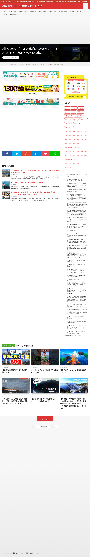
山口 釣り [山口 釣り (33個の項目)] (68, 135)
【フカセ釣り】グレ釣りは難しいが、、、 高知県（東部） (43, 400)
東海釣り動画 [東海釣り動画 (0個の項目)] (68, 147)
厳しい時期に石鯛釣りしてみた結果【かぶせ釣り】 (27, 182)
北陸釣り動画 (32, 11)
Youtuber (72, 11)
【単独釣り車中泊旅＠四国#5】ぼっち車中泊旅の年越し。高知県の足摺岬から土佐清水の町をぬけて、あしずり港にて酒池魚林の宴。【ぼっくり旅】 (73, 403)
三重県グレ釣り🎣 (73, 230)
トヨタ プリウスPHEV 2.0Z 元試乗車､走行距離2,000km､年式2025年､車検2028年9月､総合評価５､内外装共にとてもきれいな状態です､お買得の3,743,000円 (77, 205)
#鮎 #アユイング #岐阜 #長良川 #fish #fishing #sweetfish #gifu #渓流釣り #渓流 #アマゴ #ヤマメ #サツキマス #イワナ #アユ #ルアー (77, 219)
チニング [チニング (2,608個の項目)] (67, 112)
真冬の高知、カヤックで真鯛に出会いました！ (73, 371)
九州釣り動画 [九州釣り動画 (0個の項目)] (77, 116)
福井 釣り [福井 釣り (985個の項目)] (68, 155)
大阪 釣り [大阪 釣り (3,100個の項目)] (68, 131)
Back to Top (45, 419)
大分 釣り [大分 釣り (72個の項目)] (77, 128)
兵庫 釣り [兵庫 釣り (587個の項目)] (84, 120)
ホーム (4, 11)
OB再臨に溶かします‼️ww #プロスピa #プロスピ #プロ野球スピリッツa (76, 276)
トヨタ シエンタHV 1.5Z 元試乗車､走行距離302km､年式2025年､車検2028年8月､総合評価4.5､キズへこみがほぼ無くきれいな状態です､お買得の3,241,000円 (76, 212)
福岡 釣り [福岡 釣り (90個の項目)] (76, 155)
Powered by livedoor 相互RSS (73, 335)
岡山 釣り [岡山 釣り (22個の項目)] (84, 135)
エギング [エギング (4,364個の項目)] (74, 108)
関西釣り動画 (12, 11)
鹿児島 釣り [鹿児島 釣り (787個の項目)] (68, 167)
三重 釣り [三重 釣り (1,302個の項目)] (80, 112)
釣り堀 (5, 14)
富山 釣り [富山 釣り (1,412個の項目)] (84, 131)
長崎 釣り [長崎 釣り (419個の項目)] (84, 155)
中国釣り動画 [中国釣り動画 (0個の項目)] (68, 116)
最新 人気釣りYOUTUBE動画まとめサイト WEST (26, 553)
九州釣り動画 (42, 11)
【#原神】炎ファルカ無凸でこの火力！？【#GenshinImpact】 (76, 261)
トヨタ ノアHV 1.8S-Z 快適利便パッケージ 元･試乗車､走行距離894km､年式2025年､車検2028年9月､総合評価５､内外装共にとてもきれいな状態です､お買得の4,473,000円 (77, 197)
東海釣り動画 (22, 11)
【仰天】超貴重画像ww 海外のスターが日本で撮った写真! (76, 190)
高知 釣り (14, 57)
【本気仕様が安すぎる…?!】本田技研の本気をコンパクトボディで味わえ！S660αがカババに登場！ (76, 284)
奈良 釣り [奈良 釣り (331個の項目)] (76, 131)
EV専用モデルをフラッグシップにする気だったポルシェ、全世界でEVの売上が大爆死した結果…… (76, 185)
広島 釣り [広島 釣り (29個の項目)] (76, 139)
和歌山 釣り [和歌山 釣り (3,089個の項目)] (77, 124)
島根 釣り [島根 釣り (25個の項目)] (68, 139)
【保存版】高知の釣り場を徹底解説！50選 (14, 371)
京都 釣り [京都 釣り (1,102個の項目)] (68, 120)
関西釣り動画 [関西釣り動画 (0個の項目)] (68, 159)
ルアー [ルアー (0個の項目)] (73, 112)
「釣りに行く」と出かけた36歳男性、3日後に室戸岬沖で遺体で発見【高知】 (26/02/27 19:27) (15, 401)
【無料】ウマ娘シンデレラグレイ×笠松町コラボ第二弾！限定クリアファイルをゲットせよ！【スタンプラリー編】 (76, 327)
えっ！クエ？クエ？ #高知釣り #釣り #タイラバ (44, 371)
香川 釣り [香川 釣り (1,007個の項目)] (77, 159)
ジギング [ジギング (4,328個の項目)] (81, 108)
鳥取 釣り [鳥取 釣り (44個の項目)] (76, 163)
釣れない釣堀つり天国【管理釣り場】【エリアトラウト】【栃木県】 (77, 305)
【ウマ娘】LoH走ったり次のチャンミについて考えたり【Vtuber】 (76, 332)
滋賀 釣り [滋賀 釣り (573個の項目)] (68, 151)
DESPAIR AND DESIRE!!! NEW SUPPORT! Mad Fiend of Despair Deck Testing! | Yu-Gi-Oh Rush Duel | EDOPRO (76, 241)
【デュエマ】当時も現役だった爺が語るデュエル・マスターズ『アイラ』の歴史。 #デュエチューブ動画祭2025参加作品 (77, 248)
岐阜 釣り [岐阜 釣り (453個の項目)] (76, 135)
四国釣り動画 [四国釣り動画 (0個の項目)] (68, 128)
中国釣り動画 (63, 11)
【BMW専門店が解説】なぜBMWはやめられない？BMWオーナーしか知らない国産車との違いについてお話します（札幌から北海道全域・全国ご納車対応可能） (77, 299)
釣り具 (79, 11)
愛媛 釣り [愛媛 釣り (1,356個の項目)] (68, 143)
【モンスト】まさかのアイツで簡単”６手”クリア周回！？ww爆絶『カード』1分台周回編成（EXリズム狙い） (76, 271)
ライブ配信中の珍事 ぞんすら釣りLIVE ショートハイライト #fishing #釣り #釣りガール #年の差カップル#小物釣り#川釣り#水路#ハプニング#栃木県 (77, 311)
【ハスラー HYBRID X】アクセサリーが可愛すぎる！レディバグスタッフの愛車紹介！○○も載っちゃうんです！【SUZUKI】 (76, 291)
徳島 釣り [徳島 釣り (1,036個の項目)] (84, 139)
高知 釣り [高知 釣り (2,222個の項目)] (68, 163)
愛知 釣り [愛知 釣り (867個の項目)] (76, 143)
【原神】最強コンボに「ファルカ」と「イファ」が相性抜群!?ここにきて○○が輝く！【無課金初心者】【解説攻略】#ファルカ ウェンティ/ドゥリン (77, 255)
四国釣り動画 (53, 11)
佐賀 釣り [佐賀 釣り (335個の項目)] (76, 120)
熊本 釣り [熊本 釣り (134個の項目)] (76, 151)
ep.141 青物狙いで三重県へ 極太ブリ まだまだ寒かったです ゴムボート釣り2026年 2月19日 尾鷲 (76, 226)
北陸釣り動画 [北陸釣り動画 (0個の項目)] (68, 124)
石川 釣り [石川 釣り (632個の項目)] (84, 151)
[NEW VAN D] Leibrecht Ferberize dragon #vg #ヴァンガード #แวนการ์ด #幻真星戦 (76, 235)
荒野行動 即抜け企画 (74, 279)
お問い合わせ (13, 14)
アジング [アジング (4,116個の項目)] (67, 108)
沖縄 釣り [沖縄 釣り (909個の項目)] (77, 147)
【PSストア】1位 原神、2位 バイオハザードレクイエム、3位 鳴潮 (76, 180)
